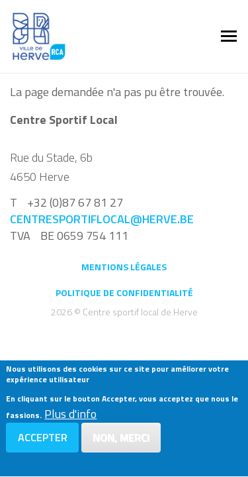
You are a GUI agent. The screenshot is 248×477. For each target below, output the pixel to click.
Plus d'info (70, 417)
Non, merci (121, 440)
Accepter (42, 440)
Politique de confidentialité (124, 292)
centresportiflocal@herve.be (102, 219)
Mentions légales (124, 267)
